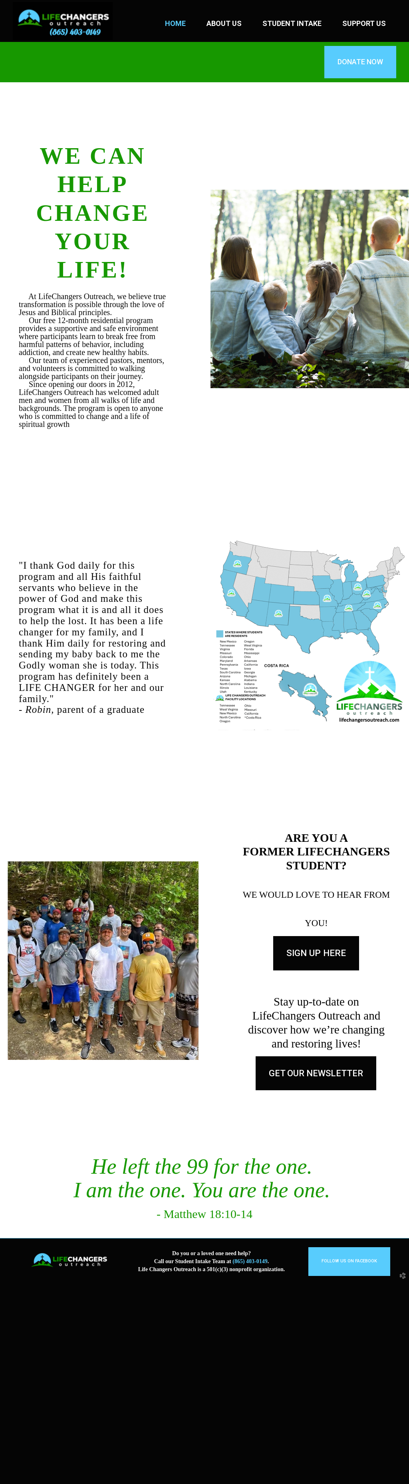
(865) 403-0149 (250, 1463)
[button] (316, 1073)
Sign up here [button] (316, 953)
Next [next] (402, 1339)
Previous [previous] (6, 1339)
